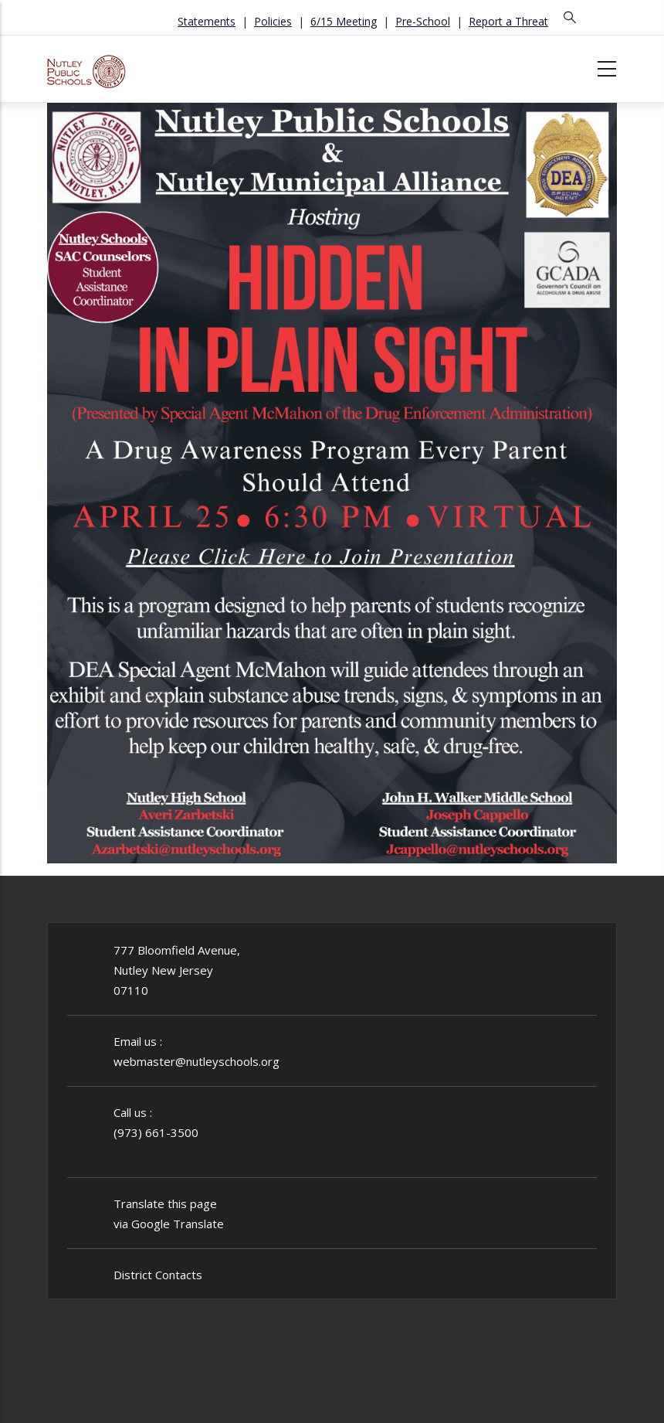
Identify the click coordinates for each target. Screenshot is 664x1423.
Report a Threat (508, 21)
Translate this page (165, 1203)
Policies (273, 21)
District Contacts (157, 1274)
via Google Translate (168, 1223)
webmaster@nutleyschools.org (196, 1061)
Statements (206, 21)
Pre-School (422, 21)
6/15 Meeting (343, 21)
